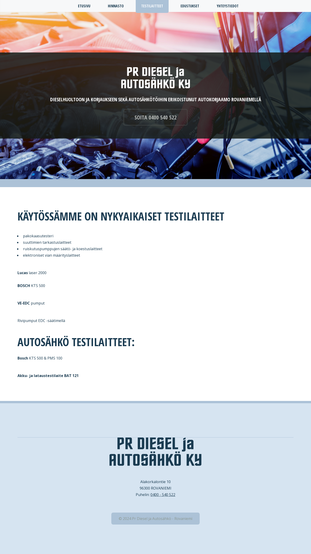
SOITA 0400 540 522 (156, 117)
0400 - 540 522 (162, 494)
